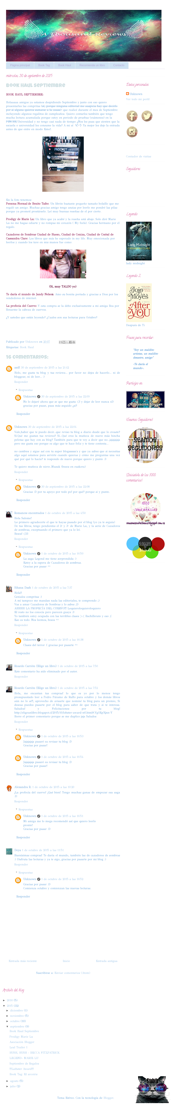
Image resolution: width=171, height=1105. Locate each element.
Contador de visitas (138, 156)
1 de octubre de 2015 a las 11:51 (43, 850)
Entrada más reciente (23, 961)
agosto (15, 1081)
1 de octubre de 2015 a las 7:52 (78, 688)
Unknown (29, 396)
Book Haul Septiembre (24, 1031)
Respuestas (26, 390)
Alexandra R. (22, 787)
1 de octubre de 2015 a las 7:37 (52, 587)
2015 (10, 1005)
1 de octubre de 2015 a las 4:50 (65, 513)
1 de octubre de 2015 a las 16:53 (62, 736)
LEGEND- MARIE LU (24, 1058)
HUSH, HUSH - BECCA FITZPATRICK (35, 1052)
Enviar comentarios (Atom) (72, 973)
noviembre (17, 1015)
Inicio (66, 961)
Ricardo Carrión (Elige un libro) (35, 666)
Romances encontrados (29, 513)
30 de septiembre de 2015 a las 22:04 (52, 426)
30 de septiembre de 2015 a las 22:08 (65, 486)
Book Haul (64, 65)
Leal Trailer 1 (18, 1047)
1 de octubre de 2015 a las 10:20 (53, 787)
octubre (15, 1021)
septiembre (17, 1026)
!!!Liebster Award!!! (22, 1069)
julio (13, 1086)
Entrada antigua (106, 961)
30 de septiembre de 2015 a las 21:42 (45, 367)
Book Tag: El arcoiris (23, 1074)
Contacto (118, 65)
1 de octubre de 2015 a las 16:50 (62, 553)
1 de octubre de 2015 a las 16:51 (62, 816)
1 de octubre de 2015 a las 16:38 (62, 639)
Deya (17, 850)
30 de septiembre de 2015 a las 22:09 (65, 396)
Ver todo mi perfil (138, 99)
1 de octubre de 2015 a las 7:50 (78, 666)
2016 (10, 1000)
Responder (21, 382)
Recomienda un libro (92, 65)
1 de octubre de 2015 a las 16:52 (62, 879)
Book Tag (44, 65)
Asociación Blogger (22, 1042)
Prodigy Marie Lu (21, 1036)
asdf (17, 367)
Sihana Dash (22, 587)
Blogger (108, 1097)
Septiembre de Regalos (24, 1063)
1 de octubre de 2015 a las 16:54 (62, 757)
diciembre (17, 1010)
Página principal (20, 65)
